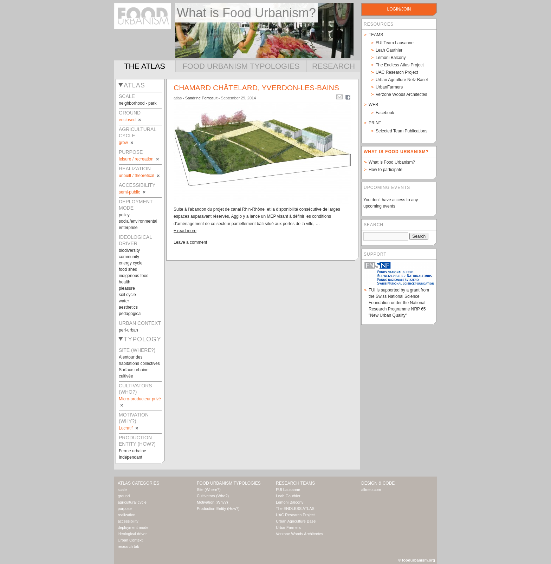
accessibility (128, 521)
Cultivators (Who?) (213, 496)
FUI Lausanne (288, 489)
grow (126, 142)
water (124, 301)
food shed (128, 269)
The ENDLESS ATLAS (295, 508)
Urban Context (130, 540)
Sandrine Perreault (201, 98)
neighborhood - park (137, 103)
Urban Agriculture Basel (296, 521)
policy (124, 214)
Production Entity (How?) (218, 508)
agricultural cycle (132, 502)
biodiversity (129, 250)
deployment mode (133, 527)
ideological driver (132, 534)
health (124, 282)
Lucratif (129, 428)
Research (333, 66)
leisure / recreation (139, 159)
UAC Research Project (397, 72)
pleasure (127, 288)
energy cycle (130, 263)
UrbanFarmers (389, 87)
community (129, 256)
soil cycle (127, 294)
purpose (125, 508)
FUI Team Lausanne (395, 42)
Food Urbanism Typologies (240, 66)
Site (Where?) (209, 489)
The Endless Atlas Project (400, 65)
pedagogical (130, 313)
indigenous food (134, 275)
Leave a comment (190, 242)
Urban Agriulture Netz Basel (402, 79)
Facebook (385, 112)
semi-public (133, 192)
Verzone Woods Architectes (401, 94)
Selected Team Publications (401, 131)
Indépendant (130, 457)
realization (126, 515)
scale (122, 489)
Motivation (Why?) (212, 502)
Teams (376, 34)
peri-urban (128, 330)
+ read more (185, 230)
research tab (128, 546)
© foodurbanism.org (416, 560)
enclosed (130, 119)
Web (373, 104)
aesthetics (128, 307)
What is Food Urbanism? (392, 162)
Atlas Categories (138, 483)
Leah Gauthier (389, 50)
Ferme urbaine (132, 450)
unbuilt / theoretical (140, 175)
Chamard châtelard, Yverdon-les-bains (256, 88)
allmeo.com (371, 489)
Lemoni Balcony (391, 57)
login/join (399, 9)
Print (375, 122)
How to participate (385, 169)
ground (124, 496)
